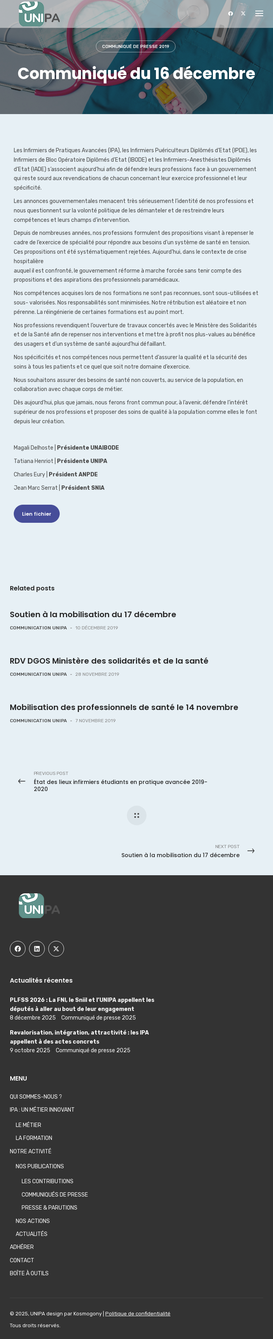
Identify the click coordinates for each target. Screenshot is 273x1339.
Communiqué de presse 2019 (135, 46)
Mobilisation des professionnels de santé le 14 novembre (124, 707)
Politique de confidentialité (137, 1314)
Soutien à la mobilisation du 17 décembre (93, 614)
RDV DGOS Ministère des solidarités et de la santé (109, 660)
